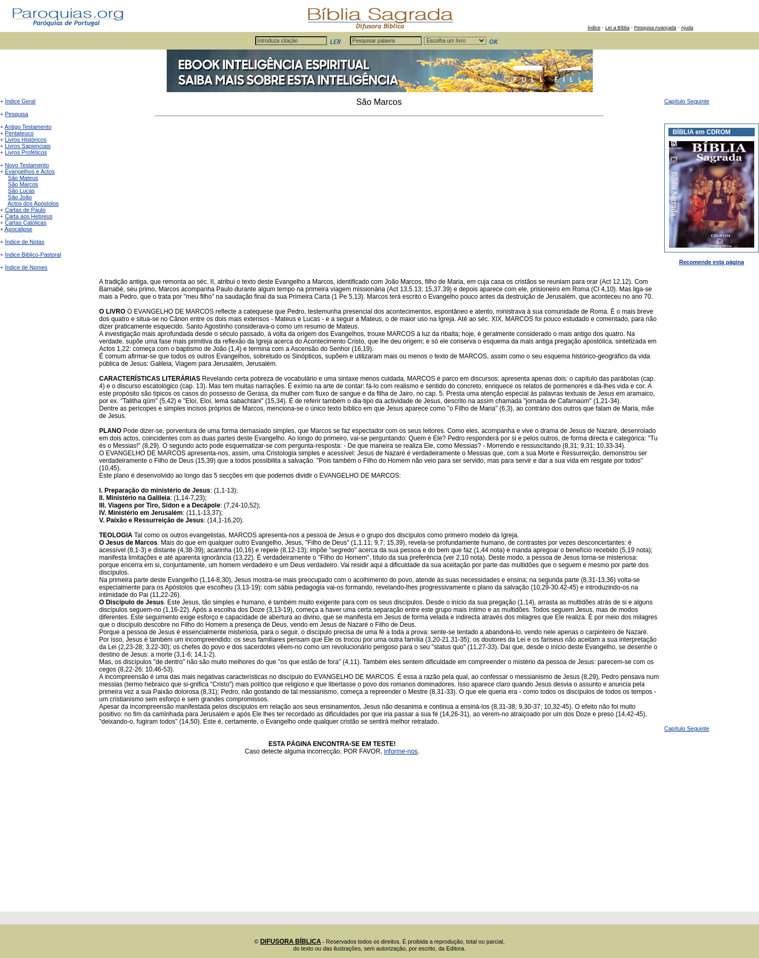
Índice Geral (20, 101)
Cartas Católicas (25, 222)
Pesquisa (16, 114)
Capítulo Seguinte (686, 101)
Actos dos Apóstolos (33, 203)
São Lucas (21, 190)
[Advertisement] (379, 197)
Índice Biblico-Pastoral (33, 254)
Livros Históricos (25, 139)
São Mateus (23, 178)
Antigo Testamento (28, 127)
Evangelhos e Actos (30, 171)
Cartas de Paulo (25, 210)
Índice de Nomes (26, 267)
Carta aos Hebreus (28, 216)
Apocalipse (18, 229)
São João (20, 197)
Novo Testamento (27, 165)
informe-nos (401, 751)
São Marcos (23, 184)
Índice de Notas (24, 242)
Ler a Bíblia (617, 27)
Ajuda (687, 27)
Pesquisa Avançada (655, 27)
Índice (593, 27)
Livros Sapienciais (28, 146)
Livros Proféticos (26, 152)
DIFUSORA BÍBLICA (290, 941)
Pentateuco (19, 133)
